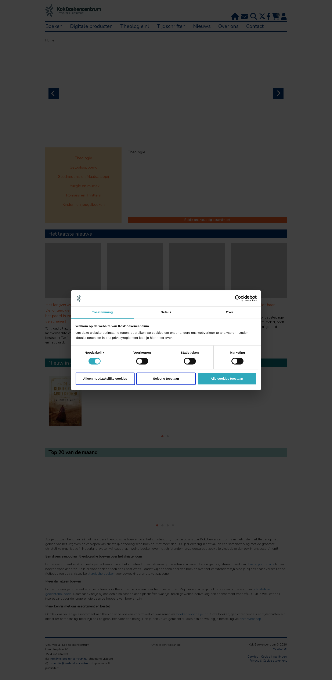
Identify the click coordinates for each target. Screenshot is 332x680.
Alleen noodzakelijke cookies (105, 379)
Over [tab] (229, 312)
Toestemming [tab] (102, 312)
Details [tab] (166, 312)
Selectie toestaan (166, 379)
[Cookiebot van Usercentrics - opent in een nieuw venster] (238, 298)
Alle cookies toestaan (227, 379)
